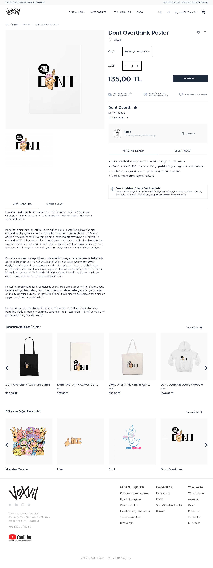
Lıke (60, 471)
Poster (26, 24)
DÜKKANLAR (77, 12)
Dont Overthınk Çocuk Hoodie (182, 387)
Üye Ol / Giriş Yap (186, 12)
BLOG (139, 12)
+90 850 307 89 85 (20, 529)
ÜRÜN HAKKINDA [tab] (22, 206)
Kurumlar (194, 525)
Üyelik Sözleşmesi (131, 501)
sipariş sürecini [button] (160, 197)
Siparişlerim (187, 2)
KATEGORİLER (100, 12)
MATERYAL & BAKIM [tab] (133, 153)
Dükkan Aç (202, 2)
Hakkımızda (163, 495)
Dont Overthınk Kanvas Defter (78, 387)
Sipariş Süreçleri (130, 519)
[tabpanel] (158, 171)
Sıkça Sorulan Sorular (169, 507)
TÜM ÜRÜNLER (122, 12)
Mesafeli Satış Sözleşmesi (135, 513)
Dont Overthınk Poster (47, 24)
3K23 (128, 134)
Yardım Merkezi (172, 2)
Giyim (191, 507)
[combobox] (137, 51)
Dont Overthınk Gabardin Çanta (27, 387)
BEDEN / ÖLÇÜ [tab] (182, 153)
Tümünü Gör (194, 330)
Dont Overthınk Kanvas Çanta (129, 387)
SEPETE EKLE (187, 80)
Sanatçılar (194, 519)
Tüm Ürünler (11, 24)
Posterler (193, 513)
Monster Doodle (16, 471)
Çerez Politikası (129, 507)
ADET (111, 65)
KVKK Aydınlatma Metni (134, 495)
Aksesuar (193, 501)
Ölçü (111, 51)
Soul (112, 471)
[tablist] (158, 153)
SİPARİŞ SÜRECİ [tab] (54, 206)
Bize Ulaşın (127, 525)
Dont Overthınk (172, 471)
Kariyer (160, 513)
